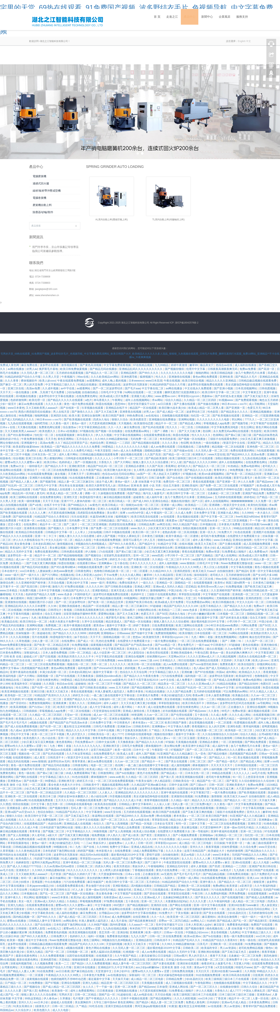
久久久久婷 (204, 854)
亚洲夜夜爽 (60, 703)
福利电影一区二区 (196, 675)
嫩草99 (194, 365)
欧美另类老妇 (122, 866)
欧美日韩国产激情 (114, 415)
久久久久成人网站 (131, 574)
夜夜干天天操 (218, 955)
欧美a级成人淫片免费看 (115, 396)
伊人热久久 (114, 835)
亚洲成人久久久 (165, 687)
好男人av (32, 368)
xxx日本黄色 (28, 571)
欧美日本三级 (48, 796)
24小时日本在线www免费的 (222, 625)
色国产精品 (252, 489)
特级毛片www (243, 967)
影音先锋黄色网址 (48, 679)
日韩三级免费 (157, 477)
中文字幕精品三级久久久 (60, 384)
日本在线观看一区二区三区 (211, 633)
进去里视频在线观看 (201, 722)
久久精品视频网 (227, 656)
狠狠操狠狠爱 (80, 959)
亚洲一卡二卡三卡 (46, 536)
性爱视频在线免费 (245, 722)
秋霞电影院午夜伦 (91, 497)
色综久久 (99, 823)
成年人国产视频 (106, 536)
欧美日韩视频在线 (224, 602)
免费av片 (259, 606)
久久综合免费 (248, 846)
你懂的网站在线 (147, 609)
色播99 (243, 637)
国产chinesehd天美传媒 (108, 668)
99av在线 (83, 376)
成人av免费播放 (110, 629)
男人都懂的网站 (54, 458)
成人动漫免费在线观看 (162, 707)
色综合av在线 (224, 365)
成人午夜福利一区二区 (160, 512)
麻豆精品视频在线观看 (118, 497)
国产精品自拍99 (249, 683)
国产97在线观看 (137, 547)
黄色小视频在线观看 (267, 567)
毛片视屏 (78, 998)
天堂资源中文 (103, 971)
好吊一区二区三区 (27, 648)
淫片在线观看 (40, 637)
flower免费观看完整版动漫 (237, 563)
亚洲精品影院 (144, 940)
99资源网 (137, 714)
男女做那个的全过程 (98, 885)
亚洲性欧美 (227, 376)
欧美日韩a (50, 462)
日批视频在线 (185, 446)
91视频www (226, 400)
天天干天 (6, 392)
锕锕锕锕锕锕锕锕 (242, 501)
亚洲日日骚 (38, 691)
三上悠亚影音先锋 (253, 776)
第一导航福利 (200, 831)
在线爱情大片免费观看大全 (244, 536)
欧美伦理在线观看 (158, 652)
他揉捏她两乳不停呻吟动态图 (225, 489)
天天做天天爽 (242, 660)
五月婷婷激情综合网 (160, 547)
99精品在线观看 (243, 528)
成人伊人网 (248, 668)
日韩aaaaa (123, 633)
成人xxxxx (105, 679)
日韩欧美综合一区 (99, 734)
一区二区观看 (154, 392)
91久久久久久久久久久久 (82, 870)
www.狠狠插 (188, 563)
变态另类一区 (55, 804)
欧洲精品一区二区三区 (48, 699)
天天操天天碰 (121, 979)
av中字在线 (68, 388)
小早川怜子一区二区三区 (128, 458)
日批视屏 (257, 975)
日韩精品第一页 (125, 477)
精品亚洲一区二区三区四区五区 (120, 982)
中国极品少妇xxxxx (197, 932)
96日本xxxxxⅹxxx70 (234, 403)
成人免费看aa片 (259, 551)
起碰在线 (10, 508)
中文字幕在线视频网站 (128, 435)
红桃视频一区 (131, 951)
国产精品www (265, 481)
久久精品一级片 (181, 800)
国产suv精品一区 (165, 644)
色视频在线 (67, 574)
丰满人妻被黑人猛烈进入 (110, 691)
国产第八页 (168, 776)
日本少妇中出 (122, 971)
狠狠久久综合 (120, 419)
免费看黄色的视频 (238, 924)
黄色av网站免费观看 (205, 376)
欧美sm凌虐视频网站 (212, 473)
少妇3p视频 (73, 392)
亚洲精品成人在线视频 (78, 823)
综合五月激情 (171, 485)
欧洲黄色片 (199, 454)
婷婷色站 (249, 497)
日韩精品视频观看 (152, 808)
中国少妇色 (175, 590)
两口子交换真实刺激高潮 (132, 730)
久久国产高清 (153, 454)
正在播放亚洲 (151, 874)
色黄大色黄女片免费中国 (64, 621)
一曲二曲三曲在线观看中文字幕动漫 (113, 695)
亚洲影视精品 (100, 590)
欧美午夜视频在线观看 (78, 625)
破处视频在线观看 (132, 454)
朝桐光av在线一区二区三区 (143, 504)
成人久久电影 (261, 862)
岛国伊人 (157, 878)
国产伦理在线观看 (182, 714)
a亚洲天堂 (246, 885)
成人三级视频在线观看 (179, 982)
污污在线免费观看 (172, 675)
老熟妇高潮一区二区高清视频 (180, 532)
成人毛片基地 (119, 920)
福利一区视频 (96, 936)
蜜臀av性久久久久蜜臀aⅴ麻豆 (24, 462)
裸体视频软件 (29, 380)
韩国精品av (7, 1010)
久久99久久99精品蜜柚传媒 (112, 438)
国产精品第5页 (258, 920)
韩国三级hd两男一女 (238, 582)
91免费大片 (225, 532)
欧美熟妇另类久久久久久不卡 (57, 617)
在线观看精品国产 (35, 823)
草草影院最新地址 (169, 703)
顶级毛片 (141, 477)
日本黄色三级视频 (153, 536)
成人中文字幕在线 (100, 707)
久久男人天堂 (51, 376)
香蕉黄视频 (270, 672)
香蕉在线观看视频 (204, 481)
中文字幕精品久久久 (79, 831)
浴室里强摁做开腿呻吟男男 (80, 613)
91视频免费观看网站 (165, 629)
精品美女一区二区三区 (172, 683)
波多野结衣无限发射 (135, 384)
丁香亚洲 (221, 998)
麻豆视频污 (41, 878)
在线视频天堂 (104, 955)
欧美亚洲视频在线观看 (16, 691)
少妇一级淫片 (8, 403)
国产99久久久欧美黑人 (123, 543)
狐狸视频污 (147, 376)
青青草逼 (35, 831)
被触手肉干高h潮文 (33, 769)
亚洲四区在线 (59, 415)
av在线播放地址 (118, 975)
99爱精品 (108, 446)
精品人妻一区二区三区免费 (167, 1002)
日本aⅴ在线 (8, 427)
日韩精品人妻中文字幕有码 (135, 804)
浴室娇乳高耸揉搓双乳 (118, 555)
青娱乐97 (246, 559)
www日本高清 (153, 380)
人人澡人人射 (43, 718)
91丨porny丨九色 (26, 617)
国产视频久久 (56, 528)
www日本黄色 (16, 407)
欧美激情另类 (151, 637)
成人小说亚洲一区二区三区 (110, 652)
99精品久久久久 (267, 971)
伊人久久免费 (246, 481)
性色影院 (213, 411)
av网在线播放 (16, 368)
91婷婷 (211, 920)
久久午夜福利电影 (265, 885)
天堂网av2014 (177, 656)
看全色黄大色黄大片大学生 (65, 784)
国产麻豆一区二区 (11, 384)
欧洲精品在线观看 (208, 660)
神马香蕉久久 (102, 400)
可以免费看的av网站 (198, 602)
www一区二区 (264, 563)
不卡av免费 (111, 574)
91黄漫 (173, 1006)
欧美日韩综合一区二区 (34, 621)
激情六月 (57, 586)
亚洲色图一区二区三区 (261, 446)
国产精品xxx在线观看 (58, 749)
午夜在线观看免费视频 (71, 380)
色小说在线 (49, 738)
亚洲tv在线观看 (241, 862)
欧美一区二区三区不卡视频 (105, 683)
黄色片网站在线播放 (98, 947)
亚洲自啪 (86, 714)
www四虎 (157, 555)
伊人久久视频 (104, 435)
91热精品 (233, 466)
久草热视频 (23, 640)
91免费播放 (202, 796)
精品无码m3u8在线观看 (150, 520)
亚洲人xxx (253, 878)
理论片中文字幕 (20, 734)
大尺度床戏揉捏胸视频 (103, 423)
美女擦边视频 (57, 547)
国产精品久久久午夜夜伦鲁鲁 (142, 675)
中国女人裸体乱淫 (129, 536)
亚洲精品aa (149, 827)
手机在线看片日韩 (40, 854)
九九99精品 (162, 365)
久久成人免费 (183, 512)
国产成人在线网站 (226, 555)
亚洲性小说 (104, 547)
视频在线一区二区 (78, 664)
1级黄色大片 (81, 749)
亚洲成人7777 (142, 889)
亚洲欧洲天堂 (111, 745)
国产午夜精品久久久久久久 (102, 998)
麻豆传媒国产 (95, 881)
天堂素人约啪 (241, 963)
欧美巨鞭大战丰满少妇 (173, 407)
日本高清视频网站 (246, 388)
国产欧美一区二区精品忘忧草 (244, 473)
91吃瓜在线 (96, 1006)
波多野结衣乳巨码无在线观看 (238, 703)
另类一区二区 (99, 664)
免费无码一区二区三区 (177, 481)
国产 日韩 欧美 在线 (117, 567)
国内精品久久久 (57, 769)
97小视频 (27, 699)
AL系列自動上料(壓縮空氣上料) (111, 224)
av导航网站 (264, 703)
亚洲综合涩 (147, 738)
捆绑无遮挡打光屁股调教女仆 (182, 392)
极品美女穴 (207, 365)
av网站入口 (198, 920)
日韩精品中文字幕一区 (59, 532)
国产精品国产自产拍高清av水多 (199, 520)
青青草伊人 (221, 470)
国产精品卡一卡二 (153, 761)
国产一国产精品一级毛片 (223, 761)
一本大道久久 (263, 512)
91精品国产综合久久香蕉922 (52, 516)
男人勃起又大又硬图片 (167, 473)
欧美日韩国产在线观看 (167, 811)
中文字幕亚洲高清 (114, 648)
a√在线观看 (168, 516)
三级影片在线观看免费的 (223, 438)
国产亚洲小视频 (224, 388)
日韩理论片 (55, 609)
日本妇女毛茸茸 (164, 823)
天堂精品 (256, 889)
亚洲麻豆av (271, 473)
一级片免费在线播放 (165, 640)
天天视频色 (125, 423)
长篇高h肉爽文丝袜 (102, 516)
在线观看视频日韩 (264, 714)
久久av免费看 (233, 648)
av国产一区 (144, 473)
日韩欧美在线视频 (245, 738)
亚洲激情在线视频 (180, 376)
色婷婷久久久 (78, 936)
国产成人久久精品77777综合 (25, 866)
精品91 (4, 672)
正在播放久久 (236, 707)
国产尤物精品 (205, 555)
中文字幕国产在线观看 (264, 423)
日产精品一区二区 (267, 497)
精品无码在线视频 (85, 679)
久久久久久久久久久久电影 (177, 372)
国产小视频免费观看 (185, 835)
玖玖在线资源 (79, 516)
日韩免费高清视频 (238, 874)
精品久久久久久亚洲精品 (221, 380)
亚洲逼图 (37, 881)
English (241, 41)
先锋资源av (110, 897)
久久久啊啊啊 (154, 699)
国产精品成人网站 (190, 423)
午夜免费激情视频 (32, 438)
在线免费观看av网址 (137, 431)
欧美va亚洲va (192, 936)
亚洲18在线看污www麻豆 (258, 524)
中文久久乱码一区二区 (60, 539)
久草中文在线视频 (93, 621)
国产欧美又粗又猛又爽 (259, 586)
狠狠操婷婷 (164, 718)
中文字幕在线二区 (153, 388)
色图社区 (266, 683)
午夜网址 (118, 400)
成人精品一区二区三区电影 (195, 843)
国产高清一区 (266, 368)
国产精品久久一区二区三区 (102, 372)
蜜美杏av (99, 625)
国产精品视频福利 (138, 905)
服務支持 (242, 20)
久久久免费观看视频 (52, 955)
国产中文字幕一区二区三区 (217, 516)
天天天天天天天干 (222, 765)
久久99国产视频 (98, 924)
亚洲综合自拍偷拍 (211, 609)
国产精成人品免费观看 (228, 679)
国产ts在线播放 (126, 773)
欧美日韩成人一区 (120, 501)
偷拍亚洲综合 (219, 819)
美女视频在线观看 (188, 516)
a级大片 (52, 835)
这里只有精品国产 (102, 749)
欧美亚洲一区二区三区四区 (108, 757)
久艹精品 (154, 730)
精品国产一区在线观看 (144, 407)
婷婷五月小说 (118, 559)
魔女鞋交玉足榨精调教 (78, 726)
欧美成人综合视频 (144, 831)
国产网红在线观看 (27, 776)
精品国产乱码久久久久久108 (181, 606)
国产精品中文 (147, 543)
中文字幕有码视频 (19, 613)
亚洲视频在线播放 (265, 508)
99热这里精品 (33, 998)
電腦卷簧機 (39, 197)
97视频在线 (87, 431)
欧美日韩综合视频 (193, 380)
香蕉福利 (15, 547)
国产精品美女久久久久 (235, 411)
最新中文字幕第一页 (119, 625)
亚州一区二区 (141, 555)
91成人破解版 (69, 858)
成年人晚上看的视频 (114, 380)
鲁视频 (68, 609)
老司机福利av (194, 718)
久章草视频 (7, 850)
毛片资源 (56, 874)
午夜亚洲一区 (27, 520)
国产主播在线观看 (185, 403)
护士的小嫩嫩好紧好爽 (202, 613)
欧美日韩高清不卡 (193, 703)
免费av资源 (213, 551)
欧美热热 (196, 442)
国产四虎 (215, 866)
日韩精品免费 (147, 524)
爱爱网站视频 (106, 613)
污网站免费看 (249, 625)
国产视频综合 (93, 555)
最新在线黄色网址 (193, 648)
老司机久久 (184, 466)
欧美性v (219, 582)
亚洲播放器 (14, 808)
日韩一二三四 (206, 699)
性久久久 (161, 376)
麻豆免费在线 (29, 365)
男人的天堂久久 (76, 734)
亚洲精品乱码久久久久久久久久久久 (141, 368)
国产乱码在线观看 (154, 427)
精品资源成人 (114, 621)
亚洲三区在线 (16, 388)
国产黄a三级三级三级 (238, 435)
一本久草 (140, 707)
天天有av (167, 730)
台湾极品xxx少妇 (109, 912)
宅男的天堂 (66, 994)
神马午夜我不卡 (10, 749)
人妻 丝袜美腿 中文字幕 (147, 481)
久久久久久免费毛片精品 (78, 450)
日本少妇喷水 (21, 881)
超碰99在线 (146, 489)
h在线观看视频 (266, 450)
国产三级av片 (198, 784)
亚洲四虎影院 (182, 571)
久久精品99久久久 (161, 571)
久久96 (52, 606)
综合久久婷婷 (114, 578)
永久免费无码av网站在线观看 (231, 431)
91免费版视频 (234, 586)
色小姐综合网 (99, 796)
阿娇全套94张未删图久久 (73, 796)
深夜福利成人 (32, 652)
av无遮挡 (166, 874)
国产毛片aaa (132, 388)
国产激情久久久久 (83, 411)
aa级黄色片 (199, 559)
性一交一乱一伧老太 (197, 590)
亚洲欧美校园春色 (70, 606)
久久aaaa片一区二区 (141, 924)
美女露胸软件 (83, 1002)
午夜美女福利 (144, 780)
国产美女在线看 (128, 788)
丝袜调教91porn (157, 656)
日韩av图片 (129, 609)
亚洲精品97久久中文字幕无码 (116, 967)
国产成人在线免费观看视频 (21, 726)
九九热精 (239, 870)
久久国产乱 (80, 489)
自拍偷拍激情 (170, 854)
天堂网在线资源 (222, 858)
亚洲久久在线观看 (108, 508)
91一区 (232, 757)
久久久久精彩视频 (185, 998)
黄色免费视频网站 (226, 637)
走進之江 (172, 20)
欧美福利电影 (8, 675)
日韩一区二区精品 (80, 652)
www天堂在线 (216, 454)
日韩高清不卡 (149, 578)
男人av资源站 (146, 668)
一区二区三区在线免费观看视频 (59, 470)
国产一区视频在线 (86, 462)
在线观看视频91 (23, 757)
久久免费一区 (263, 501)
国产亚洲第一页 (236, 407)
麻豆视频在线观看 (259, 710)
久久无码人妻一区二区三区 (38, 372)
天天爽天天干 (76, 473)
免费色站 (44, 990)
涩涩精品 (190, 586)
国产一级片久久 (30, 574)
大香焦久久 (106, 462)
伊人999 (5, 683)
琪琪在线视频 (21, 804)
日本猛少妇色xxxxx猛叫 (180, 959)
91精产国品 (40, 489)
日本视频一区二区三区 (231, 613)
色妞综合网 (97, 442)
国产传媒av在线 (184, 450)
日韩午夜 (45, 586)
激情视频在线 (69, 365)
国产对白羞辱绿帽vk (20, 435)
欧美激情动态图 (144, 423)
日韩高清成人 (183, 668)
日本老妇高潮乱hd (44, 543)
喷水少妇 (209, 547)
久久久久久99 (94, 586)
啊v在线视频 (164, 815)
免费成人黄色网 (10, 365)
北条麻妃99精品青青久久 (178, 897)
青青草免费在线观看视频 (107, 738)
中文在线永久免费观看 (199, 388)
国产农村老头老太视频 (229, 396)
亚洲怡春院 (93, 473)
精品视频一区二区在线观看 (228, 446)
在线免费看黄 (123, 850)
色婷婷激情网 (18, 400)
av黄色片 (95, 504)
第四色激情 (166, 578)
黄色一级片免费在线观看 (79, 403)
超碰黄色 (139, 497)
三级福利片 (28, 679)
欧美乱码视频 (223, 477)
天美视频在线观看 (186, 742)
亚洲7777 (67, 501)
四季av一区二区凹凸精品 (174, 920)
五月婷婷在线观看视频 (70, 372)
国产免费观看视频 (246, 400)
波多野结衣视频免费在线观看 (206, 384)
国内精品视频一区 (24, 916)
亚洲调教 (215, 504)
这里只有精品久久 (211, 606)
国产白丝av (36, 707)
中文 (248, 41)
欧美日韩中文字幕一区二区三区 (221, 392)
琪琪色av (123, 485)
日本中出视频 (106, 730)
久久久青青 (12, 380)
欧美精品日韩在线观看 (30, 532)
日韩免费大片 (59, 936)
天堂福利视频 (114, 944)
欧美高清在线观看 (106, 804)
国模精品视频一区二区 (158, 450)
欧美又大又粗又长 (206, 543)
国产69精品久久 (78, 504)
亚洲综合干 (31, 470)
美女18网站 (33, 947)
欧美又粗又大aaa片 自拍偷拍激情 (213, 571)
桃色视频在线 (215, 928)
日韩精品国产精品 (165, 885)
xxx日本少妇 (264, 936)
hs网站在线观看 (134, 392)
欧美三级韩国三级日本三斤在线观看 (191, 458)
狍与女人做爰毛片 (154, 493)
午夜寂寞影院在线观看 (178, 862)
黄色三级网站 (135, 617)
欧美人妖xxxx (47, 380)
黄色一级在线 (27, 773)
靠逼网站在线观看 (11, 470)
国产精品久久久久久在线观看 (65, 400)
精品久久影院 (83, 539)
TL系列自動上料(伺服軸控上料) (168, 224)
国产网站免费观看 (256, 742)
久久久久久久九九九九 (88, 745)
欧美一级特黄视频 (29, 501)
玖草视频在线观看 (92, 407)
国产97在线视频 (205, 672)
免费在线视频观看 (144, 718)
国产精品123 (188, 629)
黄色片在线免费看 (148, 773)
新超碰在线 (44, 633)
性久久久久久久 (201, 435)
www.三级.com (149, 660)
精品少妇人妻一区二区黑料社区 (189, 819)
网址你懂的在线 (10, 442)
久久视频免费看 (44, 963)
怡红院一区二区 (201, 415)
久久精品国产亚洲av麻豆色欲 (149, 784)
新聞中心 (207, 20)
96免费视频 (25, 415)
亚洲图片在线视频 (40, 477)
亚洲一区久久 (208, 532)
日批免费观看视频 (163, 625)
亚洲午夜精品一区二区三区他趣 (82, 862)
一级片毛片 (132, 578)
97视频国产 (248, 485)
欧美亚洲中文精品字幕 (197, 745)
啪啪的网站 (203, 372)
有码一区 (181, 823)
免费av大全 (17, 466)
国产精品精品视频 (214, 874)
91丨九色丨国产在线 (82, 846)
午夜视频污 (68, 376)
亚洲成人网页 (142, 586)
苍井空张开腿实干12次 (142, 403)
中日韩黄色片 (219, 644)
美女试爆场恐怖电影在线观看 (243, 384)
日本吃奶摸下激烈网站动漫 (57, 827)
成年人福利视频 (169, 563)
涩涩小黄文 (15, 524)
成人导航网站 (257, 403)
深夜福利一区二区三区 (82, 547)
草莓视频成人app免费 (216, 423)
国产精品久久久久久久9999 (200, 462)
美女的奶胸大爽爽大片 (240, 652)
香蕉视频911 (199, 726)
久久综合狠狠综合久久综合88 (220, 734)
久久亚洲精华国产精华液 (31, 582)
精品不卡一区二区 (166, 423)
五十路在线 (121, 563)
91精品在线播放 (87, 384)
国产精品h (242, 571)
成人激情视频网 (181, 765)
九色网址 (234, 932)
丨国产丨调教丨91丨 (164, 431)
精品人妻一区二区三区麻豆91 (76, 481)
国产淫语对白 (18, 703)
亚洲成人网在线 (179, 986)
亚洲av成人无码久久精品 (168, 586)
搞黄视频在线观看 (101, 644)
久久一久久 (115, 427)
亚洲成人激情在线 (134, 710)
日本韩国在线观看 (246, 765)
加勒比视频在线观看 (228, 458)
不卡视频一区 (198, 757)
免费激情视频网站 (166, 633)
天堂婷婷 (227, 660)
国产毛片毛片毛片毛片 (14, 722)
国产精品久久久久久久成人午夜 (123, 800)
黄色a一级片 (80, 423)
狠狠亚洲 (259, 881)
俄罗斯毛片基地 (49, 368)
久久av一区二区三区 (263, 695)
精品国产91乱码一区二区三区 (106, 466)
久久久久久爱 (198, 901)
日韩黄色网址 (83, 571)
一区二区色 (186, 427)
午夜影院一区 (160, 749)
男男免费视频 (237, 893)
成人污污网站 (205, 629)
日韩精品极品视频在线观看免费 (257, 380)
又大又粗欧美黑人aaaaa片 (42, 407)
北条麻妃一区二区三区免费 (224, 493)
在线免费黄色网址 (87, 396)
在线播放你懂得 (230, 986)
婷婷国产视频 (85, 850)
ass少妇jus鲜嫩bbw (148, 967)
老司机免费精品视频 (251, 947)
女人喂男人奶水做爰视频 (149, 470)
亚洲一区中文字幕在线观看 (210, 905)
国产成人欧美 (131, 835)
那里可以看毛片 (243, 477)
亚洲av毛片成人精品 (234, 1002)
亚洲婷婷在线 (155, 959)
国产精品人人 (125, 520)
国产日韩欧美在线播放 (119, 586)
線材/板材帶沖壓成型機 (47, 190)
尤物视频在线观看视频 (176, 415)
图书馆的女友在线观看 (14, 854)
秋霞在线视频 (104, 403)
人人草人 (80, 532)
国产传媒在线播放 (209, 403)
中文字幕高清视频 (242, 567)
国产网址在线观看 (181, 905)
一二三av (86, 843)
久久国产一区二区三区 (260, 640)
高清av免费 (33, 388)
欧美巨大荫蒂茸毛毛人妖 (101, 485)
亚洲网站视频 (186, 419)
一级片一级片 (248, 916)
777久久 (250, 419)
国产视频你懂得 (175, 368)
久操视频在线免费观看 (112, 493)
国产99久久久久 (149, 372)
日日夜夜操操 (105, 990)
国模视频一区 (45, 675)
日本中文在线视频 (88, 819)
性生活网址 (247, 427)
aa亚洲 (41, 839)
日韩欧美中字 (91, 784)
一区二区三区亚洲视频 (234, 520)
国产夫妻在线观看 (139, 559)
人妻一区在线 (261, 998)
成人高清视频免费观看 (257, 543)
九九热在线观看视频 (20, 423)
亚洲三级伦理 (260, 979)
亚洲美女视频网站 (120, 718)
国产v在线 (35, 504)
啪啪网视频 (42, 415)
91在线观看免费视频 (40, 473)
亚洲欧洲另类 (77, 466)
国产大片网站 (123, 462)
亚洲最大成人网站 (142, 396)
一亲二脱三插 (227, 909)
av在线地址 (153, 415)
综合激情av (70, 427)
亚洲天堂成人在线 (122, 590)
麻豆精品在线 (137, 959)
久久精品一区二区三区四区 (200, 400)
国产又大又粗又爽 (106, 411)
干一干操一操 (258, 520)
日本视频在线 (208, 524)
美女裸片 (113, 512)
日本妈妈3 (184, 508)
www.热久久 (138, 528)
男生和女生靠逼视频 (71, 485)
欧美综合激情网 (228, 916)
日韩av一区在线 (269, 753)
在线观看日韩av (87, 563)
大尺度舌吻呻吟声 (247, 788)
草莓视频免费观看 (91, 901)
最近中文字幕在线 (36, 940)
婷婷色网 (93, 633)
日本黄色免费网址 (11, 652)
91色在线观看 (243, 532)
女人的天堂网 (217, 726)
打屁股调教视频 (269, 415)
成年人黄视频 (199, 866)
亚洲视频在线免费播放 (163, 419)
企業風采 (224, 20)
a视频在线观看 (38, 722)
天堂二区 (190, 598)
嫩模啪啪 (5, 594)
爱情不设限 (153, 854)
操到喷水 (37, 613)
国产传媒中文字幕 (142, 633)
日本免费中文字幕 (205, 512)
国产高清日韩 (29, 586)
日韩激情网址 (106, 773)
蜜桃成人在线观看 (60, 489)
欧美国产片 (7, 955)
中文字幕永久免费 (179, 726)
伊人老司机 (39, 835)
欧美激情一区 (60, 990)
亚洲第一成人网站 (172, 504)
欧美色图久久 (47, 431)
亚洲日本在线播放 (85, 967)
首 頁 (157, 20)
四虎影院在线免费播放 (91, 512)
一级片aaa (202, 644)
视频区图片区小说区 (41, 602)
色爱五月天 (254, 407)
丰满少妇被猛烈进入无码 (176, 695)
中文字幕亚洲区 (265, 652)
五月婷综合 (153, 881)
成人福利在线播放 (246, 365)
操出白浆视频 (215, 648)
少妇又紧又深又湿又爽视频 (164, 528)
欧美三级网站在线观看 (24, 497)
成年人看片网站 (69, 454)
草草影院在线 (160, 819)
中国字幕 (154, 944)
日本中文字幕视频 (49, 590)
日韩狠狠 (21, 928)
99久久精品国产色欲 (185, 524)
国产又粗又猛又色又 (257, 396)
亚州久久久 (254, 811)
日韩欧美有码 (141, 726)
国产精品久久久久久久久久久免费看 (78, 446)
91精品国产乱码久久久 (191, 489)
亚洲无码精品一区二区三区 (252, 547)
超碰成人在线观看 (62, 1002)
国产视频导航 (240, 423)
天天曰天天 (203, 971)
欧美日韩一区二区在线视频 (145, 664)
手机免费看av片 (85, 742)
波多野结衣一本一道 (20, 555)
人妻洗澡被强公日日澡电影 (155, 955)
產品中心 (189, 20)
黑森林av (208, 396)
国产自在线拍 (175, 477)
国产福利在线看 (23, 516)
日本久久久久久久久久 (144, 563)
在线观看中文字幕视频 (147, 909)
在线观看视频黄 (65, 435)
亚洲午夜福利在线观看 (24, 672)
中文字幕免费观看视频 (118, 365)
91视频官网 (156, 928)
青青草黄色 (79, 761)
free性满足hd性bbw (247, 516)
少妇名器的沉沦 (237, 912)
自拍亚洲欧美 (141, 916)
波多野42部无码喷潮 (35, 730)
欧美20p (76, 897)
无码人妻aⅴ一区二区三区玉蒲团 (175, 738)
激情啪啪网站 (158, 590)
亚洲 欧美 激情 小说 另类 (146, 485)
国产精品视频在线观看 (146, 442)
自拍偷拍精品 (90, 392)
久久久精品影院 (164, 574)
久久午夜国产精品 (91, 470)
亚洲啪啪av (108, 633)
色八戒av (199, 668)
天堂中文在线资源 (259, 769)
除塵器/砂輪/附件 (43, 212)
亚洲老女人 (134, 648)
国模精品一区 (183, 582)
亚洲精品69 (94, 703)
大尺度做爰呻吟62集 (111, 874)
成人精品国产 (225, 547)
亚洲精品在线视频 (240, 578)
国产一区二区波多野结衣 (108, 388)
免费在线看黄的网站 (243, 450)
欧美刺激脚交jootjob (158, 617)
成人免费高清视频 (50, 450)
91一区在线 (252, 959)
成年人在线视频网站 (137, 400)
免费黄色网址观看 (50, 427)
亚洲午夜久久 (129, 629)
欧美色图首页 (138, 419)
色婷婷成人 (66, 462)
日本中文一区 (141, 749)
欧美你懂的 (186, 633)
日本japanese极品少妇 (41, 885)
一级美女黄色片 (266, 668)
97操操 (169, 742)
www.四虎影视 (266, 858)
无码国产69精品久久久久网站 (250, 854)
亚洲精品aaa (205, 497)
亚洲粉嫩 (187, 672)
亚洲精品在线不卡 (117, 407)
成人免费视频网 (47, 819)
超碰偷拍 (81, 683)
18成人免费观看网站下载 (80, 773)
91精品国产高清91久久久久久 (74, 578)
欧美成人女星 (125, 753)
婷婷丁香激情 (141, 625)
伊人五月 (150, 539)
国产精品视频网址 (142, 687)
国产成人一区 (86, 640)
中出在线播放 (167, 839)
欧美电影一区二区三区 (19, 695)
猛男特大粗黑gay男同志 (46, 862)
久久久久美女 (170, 442)
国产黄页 (231, 780)
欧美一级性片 (154, 932)
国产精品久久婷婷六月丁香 (80, 874)
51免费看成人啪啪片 (234, 551)
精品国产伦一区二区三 (211, 780)
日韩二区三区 (198, 761)
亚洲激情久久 (162, 835)
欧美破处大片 (216, 850)
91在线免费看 (45, 971)
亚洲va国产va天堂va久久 (20, 811)
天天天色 (50, 438)
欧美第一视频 (15, 940)
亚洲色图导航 (129, 376)
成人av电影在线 (140, 819)
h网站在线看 (136, 699)
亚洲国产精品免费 (253, 493)
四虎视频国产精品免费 (35, 668)
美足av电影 (188, 854)
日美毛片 (203, 944)
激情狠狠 (217, 796)
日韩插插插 (202, 427)
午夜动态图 (201, 652)
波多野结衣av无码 (59, 761)
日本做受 (162, 986)
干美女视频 (182, 912)
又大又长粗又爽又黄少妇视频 (139, 703)
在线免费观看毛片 (104, 753)
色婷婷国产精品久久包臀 (40, 594)
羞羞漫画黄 (60, 520)
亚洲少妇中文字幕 (77, 582)
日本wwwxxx (136, 380)
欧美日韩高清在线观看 (145, 516)
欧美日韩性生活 (61, 889)
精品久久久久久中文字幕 (81, 730)
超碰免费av (116, 843)
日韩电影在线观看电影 (79, 458)
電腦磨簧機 (39, 176)
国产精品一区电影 (141, 823)
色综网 (207, 431)
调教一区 (90, 493)
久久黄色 (214, 710)
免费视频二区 (53, 625)
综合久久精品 (173, 400)
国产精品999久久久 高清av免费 (246, 454)
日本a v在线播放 (68, 431)
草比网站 (237, 419)
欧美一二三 (63, 963)
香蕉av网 (198, 695)
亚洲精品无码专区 (190, 769)
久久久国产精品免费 (179, 691)
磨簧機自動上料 (42, 205)
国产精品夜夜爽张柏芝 (143, 920)
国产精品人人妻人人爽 (24, 481)
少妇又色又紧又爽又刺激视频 (258, 438)
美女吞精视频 (172, 699)
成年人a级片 (111, 703)
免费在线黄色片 (129, 582)
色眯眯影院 (23, 862)
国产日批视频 (48, 656)
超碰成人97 (31, 656)
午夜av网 (119, 547)
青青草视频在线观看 (156, 800)
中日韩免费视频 (106, 660)
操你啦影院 (201, 574)
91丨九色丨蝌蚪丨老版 (199, 637)
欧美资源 (232, 885)
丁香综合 (99, 578)
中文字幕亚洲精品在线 (93, 427)
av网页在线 (164, 524)
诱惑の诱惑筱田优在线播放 (35, 411)
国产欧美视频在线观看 (226, 415)
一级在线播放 (21, 392)
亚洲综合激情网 (91, 415)
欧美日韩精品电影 (222, 372)
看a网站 (32, 450)
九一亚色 (201, 753)
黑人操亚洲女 (269, 905)
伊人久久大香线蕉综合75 (28, 539)
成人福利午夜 (154, 497)
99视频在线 (60, 846)
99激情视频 (100, 831)
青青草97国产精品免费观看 (259, 1006)
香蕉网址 (170, 466)
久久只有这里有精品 (79, 753)
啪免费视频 (99, 835)
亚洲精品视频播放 (261, 411)
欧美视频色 (36, 932)
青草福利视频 (251, 726)
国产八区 (197, 501)
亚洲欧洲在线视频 (90, 648)
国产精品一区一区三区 (177, 454)
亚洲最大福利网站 (58, 839)
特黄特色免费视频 (35, 609)
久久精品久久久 (266, 827)
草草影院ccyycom (189, 396)
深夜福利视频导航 (21, 963)
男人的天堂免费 (34, 384)
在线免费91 (31, 524)
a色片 (88, 400)
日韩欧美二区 (268, 648)
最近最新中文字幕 (207, 617)
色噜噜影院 (262, 675)
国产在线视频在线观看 (200, 477)
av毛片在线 (259, 773)
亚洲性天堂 (71, 497)
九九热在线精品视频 (254, 458)
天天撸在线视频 (27, 427)
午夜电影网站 (203, 982)
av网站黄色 (70, 920)
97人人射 (176, 462)
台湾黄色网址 (164, 668)
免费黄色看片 (228, 664)
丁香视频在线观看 (143, 870)
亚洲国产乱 (254, 442)
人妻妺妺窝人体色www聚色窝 (55, 571)
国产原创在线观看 (155, 893)
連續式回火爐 (41, 183)
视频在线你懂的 (181, 501)
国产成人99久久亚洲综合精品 (151, 501)
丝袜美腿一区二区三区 (210, 730)
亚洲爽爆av (105, 563)
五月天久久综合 (65, 800)
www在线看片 (70, 788)
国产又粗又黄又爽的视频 (41, 563)
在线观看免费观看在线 (158, 435)
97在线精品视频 (143, 365)
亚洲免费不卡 (234, 959)
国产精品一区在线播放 (138, 621)
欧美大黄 (74, 415)
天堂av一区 (71, 714)
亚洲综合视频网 (135, 656)
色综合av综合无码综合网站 (119, 473)
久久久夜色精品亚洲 (28, 850)
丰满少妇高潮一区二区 (53, 672)
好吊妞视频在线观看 (248, 687)
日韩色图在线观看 (72, 551)
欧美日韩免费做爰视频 (74, 368)
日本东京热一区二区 (44, 454)
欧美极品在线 (10, 621)
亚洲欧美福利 (190, 485)
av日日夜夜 (165, 403)
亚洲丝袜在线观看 (188, 963)
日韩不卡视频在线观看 (117, 532)
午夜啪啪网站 (206, 598)
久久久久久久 (118, 664)
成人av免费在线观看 (163, 446)
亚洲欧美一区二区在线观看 (147, 567)
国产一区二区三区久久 (200, 749)
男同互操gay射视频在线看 (151, 1006)
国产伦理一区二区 (43, 687)
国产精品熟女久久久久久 (260, 850)
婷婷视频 (130, 668)
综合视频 (18, 458)
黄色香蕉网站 (64, 742)
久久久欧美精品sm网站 (105, 376)
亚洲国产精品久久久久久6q (80, 699)
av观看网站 (93, 380)
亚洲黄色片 (23, 870)
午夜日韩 (198, 893)
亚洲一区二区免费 (126, 986)
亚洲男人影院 (37, 928)
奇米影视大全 (104, 850)
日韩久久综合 (249, 986)
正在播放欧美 (104, 477)
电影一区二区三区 (102, 765)
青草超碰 (145, 629)
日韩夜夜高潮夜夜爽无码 (222, 368)
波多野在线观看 (50, 365)
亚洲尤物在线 (269, 644)
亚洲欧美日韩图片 (83, 660)
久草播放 (65, 998)
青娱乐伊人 (131, 738)
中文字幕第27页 (200, 792)
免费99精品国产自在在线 (15, 660)
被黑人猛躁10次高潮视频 (106, 951)
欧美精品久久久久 (250, 672)
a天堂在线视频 (49, 648)
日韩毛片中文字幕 (112, 392)
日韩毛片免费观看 (104, 726)
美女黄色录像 (22, 543)
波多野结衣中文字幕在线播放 (57, 396)
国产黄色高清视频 (91, 365)
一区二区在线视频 (79, 710)
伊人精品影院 (76, 769)
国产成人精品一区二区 (171, 411)
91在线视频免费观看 (82, 477)
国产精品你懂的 (218, 753)
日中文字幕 (251, 648)
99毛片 (226, 710)
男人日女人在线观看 (216, 567)
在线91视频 (186, 543)
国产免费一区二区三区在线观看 (219, 485)
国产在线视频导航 (233, 897)
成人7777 (117, 734)
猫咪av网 (21, 800)
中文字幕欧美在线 (43, 912)
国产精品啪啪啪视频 (71, 555)
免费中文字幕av (10, 668)
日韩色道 (273, 617)
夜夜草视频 (83, 738)
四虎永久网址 (103, 866)
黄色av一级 (217, 652)
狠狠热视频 (60, 477)
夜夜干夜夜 (260, 578)
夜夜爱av (172, 520)
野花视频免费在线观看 (164, 769)
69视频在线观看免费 (90, 567)
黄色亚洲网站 (66, 438)
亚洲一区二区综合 (251, 831)
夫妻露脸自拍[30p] (176, 901)
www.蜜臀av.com (165, 396)
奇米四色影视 (168, 438)
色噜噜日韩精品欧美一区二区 (112, 571)
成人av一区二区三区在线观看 (34, 559)
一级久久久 (147, 582)
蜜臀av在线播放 (175, 808)
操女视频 (60, 473)
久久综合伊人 (23, 1010)
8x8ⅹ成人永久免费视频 (128, 450)
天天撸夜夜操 (85, 675)
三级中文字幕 (197, 823)
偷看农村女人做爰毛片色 (216, 963)
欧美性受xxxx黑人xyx (211, 586)
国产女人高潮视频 (117, 823)
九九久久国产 (139, 936)
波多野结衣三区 (196, 411)
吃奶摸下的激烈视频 (47, 858)
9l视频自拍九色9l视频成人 (92, 543)
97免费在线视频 (75, 586)
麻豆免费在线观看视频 (200, 808)
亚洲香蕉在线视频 (131, 411)
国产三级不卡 (153, 862)
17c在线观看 (106, 551)
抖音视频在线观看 (120, 796)
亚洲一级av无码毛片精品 (239, 827)
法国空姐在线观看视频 (191, 788)
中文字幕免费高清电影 (225, 427)
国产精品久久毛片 (246, 376)
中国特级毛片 (83, 594)
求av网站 (158, 400)
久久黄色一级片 (60, 423)
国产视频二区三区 (54, 831)
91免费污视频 (28, 590)
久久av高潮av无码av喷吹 (239, 609)
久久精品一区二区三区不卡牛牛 (171, 559)
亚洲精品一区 (250, 415)
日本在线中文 (10, 571)
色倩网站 (218, 435)
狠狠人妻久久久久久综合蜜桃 (151, 462)
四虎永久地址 (101, 419)
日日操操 (219, 843)
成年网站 (178, 598)
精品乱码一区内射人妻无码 (29, 493)
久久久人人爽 (37, 512)
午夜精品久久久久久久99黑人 (210, 508)
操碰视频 (23, 508)
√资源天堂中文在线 (234, 442)
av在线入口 (44, 520)
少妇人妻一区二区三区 (46, 640)
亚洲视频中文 (29, 442)
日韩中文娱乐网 (106, 742)
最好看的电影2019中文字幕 (208, 621)
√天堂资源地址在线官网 (106, 710)
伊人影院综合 (136, 652)
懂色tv (269, 947)
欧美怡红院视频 (258, 504)
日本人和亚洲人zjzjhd (88, 574)
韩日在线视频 (186, 660)
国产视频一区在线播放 (109, 431)
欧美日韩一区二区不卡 (147, 532)
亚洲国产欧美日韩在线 (139, 602)
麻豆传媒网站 (58, 878)
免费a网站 (219, 885)
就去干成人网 (104, 481)
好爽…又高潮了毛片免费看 (48, 392)
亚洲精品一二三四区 (118, 442)
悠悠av (137, 637)
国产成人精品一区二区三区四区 (78, 916)
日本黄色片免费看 (230, 524)
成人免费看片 (184, 679)
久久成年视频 (50, 388)
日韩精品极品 (107, 520)
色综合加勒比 (46, 811)
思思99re (120, 403)
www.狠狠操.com (128, 660)
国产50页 (162, 613)
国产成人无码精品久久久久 (18, 419)
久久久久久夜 (54, 403)
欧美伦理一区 (37, 400)
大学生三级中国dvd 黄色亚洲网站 (114, 1002)
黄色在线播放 (251, 644)
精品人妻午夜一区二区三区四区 (132, 963)
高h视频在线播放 (26, 396)
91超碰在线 (124, 994)
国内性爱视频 (118, 924)
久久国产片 (242, 889)
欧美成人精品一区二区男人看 (206, 407)
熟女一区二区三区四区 (260, 470)
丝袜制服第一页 (26, 633)
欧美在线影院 (246, 664)
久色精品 (72, 901)
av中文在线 (167, 679)
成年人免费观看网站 (35, 808)
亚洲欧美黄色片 (236, 784)
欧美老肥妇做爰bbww (26, 446)
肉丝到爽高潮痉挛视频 (102, 489)
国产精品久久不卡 (56, 466)
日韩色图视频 (267, 388)
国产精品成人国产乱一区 (232, 920)
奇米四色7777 (138, 928)
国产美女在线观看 (176, 761)
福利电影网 (85, 668)
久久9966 (247, 512)
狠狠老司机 (125, 889)
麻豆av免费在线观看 (31, 403)
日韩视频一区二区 (77, 951)
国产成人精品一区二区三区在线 (194, 578)
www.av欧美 (116, 776)
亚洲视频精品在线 (110, 384)
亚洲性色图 (234, 726)
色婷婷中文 (138, 594)
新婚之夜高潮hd (150, 508)
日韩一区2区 (217, 784)
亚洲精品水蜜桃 (135, 466)
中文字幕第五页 (252, 392)
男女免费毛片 (186, 644)
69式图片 (119, 905)
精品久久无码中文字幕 (19, 551)
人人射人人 (106, 792)
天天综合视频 (56, 582)
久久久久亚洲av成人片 (201, 656)
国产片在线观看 (79, 909)
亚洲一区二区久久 (220, 528)
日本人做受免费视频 (55, 652)
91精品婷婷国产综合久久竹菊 (23, 376)
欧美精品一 (48, 446)
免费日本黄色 (135, 691)
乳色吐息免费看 (106, 640)
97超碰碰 (156, 606)
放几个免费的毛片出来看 (250, 372)
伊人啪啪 (91, 551)
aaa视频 (265, 788)
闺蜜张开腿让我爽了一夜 (155, 598)
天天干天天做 (51, 501)
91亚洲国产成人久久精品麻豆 (175, 753)
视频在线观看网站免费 (116, 784)
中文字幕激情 (94, 811)
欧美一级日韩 (123, 749)
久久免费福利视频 (216, 893)
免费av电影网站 (251, 466)
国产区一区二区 (55, 951)
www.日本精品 (222, 539)
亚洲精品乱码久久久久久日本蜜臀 (25, 606)
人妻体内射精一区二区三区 (91, 501)
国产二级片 (71, 524)
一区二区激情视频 (232, 742)
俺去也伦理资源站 (260, 637)
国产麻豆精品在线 (82, 971)
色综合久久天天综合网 (134, 672)
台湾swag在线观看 (19, 489)
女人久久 (186, 858)
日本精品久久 (168, 660)
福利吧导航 (41, 423)
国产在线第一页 (70, 407)
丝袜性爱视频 (230, 846)
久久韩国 (49, 683)
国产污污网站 (50, 574)
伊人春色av (51, 998)
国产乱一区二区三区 (52, 893)
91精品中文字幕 (168, 543)
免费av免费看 (248, 368)
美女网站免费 (224, 629)
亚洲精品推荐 (129, 372)
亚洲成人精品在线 (142, 846)
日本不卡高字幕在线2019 (143, 679)
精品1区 (260, 528)
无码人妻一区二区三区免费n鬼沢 (192, 804)
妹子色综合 (81, 637)
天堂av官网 (100, 559)
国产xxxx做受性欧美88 (204, 664)
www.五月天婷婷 (119, 687)
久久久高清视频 (20, 637)
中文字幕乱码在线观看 (40, 578)
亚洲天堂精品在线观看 (119, 1006)
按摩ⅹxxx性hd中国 (132, 512)
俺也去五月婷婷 (269, 400)
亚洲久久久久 (77, 703)
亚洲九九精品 (16, 905)
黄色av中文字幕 (225, 687)
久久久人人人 (103, 458)
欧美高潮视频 (18, 707)
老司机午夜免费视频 (213, 536)
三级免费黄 (203, 446)
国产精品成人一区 (172, 773)
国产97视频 (52, 982)
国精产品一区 (99, 718)
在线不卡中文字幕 (55, 504)
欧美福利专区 (244, 675)
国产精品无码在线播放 (104, 368)
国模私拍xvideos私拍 (109, 675)
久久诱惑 (5, 804)
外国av (220, 672)
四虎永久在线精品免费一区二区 (257, 656)
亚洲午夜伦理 (174, 470)
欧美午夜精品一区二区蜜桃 (182, 536)
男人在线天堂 (61, 411)
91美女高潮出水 (23, 1006)
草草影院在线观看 (190, 594)
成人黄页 (40, 757)
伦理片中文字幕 (196, 368)
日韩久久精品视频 (38, 909)
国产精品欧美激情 (156, 458)
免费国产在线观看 (262, 924)
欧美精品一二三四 (196, 504)
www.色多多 (65, 594)
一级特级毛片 (35, 466)
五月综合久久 (84, 438)
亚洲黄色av (15, 780)
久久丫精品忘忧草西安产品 (71, 442)
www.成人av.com (165, 489)
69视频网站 (131, 598)
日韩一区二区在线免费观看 (166, 936)
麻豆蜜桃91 (18, 598)
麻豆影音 (196, 912)
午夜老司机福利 (170, 858)
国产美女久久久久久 (207, 897)
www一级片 (12, 574)
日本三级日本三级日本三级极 (48, 508)
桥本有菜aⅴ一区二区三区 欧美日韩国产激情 (160, 722)
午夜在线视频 (172, 380)
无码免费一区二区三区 (144, 438)
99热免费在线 (135, 415)
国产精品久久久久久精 (198, 470)
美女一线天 (25, 901)
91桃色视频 (190, 699)
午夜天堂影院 (103, 450)
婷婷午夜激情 (179, 365)
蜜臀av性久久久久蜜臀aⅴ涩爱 (23, 745)
